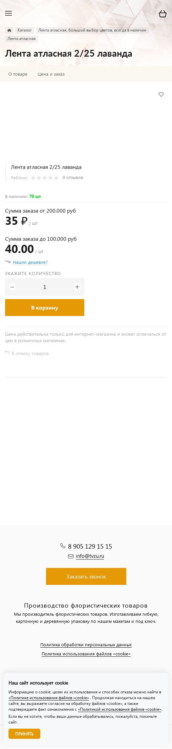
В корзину (44, 307)
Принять (24, 733)
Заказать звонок (86, 576)
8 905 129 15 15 (90, 546)
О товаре (17, 74)
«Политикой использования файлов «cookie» (119, 709)
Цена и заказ (51, 74)
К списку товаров (30, 353)
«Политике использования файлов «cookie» (48, 697)
